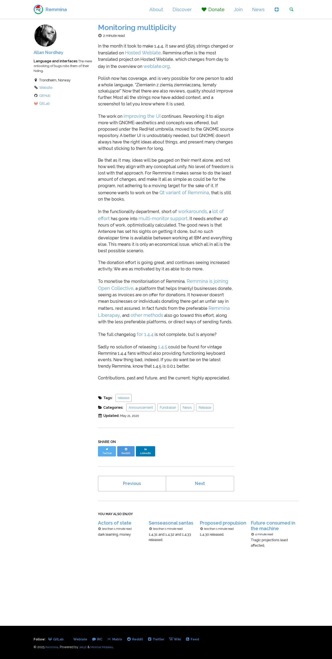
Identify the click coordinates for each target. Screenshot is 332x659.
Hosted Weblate (173, 53)
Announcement (141, 457)
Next (200, 531)
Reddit (138, 639)
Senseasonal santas (171, 573)
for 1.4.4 (149, 372)
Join (235, 9)
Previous (132, 531)
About (154, 9)
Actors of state (114, 573)
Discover (179, 9)
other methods (114, 351)
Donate (210, 9)
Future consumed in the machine (273, 575)
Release (204, 457)
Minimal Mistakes (106, 647)
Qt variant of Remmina (131, 213)
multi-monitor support (166, 233)
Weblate (81, 639)
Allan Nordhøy (50, 52)
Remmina (56, 9)
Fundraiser (168, 457)
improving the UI (145, 122)
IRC (99, 639)
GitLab (56, 639)
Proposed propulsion (223, 573)
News (255, 9)
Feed (199, 639)
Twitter (161, 639)
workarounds (201, 226)
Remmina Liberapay (189, 344)
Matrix (118, 639)
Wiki (181, 639)
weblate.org (209, 67)
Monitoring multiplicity (137, 27)
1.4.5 (168, 385)
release (123, 447)
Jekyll (84, 647)
